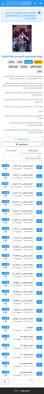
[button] (22, 158)
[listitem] (22, 167)
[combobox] (19, 3)
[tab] (33, 150)
